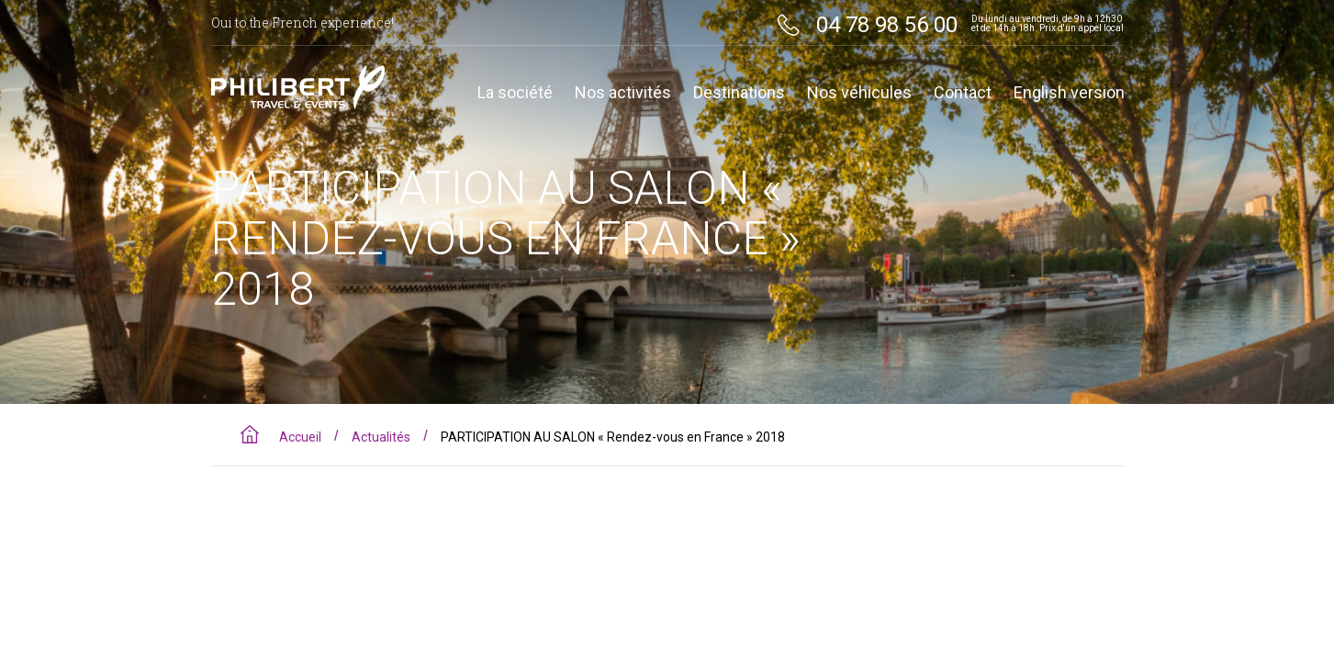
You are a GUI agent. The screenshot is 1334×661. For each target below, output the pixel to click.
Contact (963, 93)
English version (1069, 93)
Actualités (381, 437)
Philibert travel (298, 87)
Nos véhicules (859, 93)
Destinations (739, 93)
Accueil (300, 437)
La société (515, 93)
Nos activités (623, 93)
